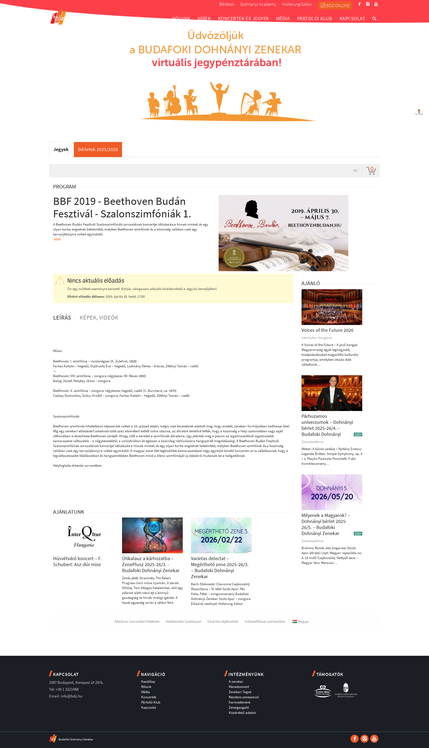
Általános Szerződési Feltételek (137, 621)
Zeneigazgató (239, 707)
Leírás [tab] (62, 317)
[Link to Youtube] (376, 4)
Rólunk (146, 686)
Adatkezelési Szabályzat (183, 621)
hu (355, 170)
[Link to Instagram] (368, 4)
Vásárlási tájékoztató (222, 621)
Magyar (300, 621)
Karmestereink (239, 702)
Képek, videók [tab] (99, 317)
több (57, 239)
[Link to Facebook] (359, 4)
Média (145, 692)
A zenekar (236, 681)
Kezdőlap (148, 681)
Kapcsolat (148, 707)
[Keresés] (374, 18)
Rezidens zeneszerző (244, 697)
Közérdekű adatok (242, 712)
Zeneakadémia (312, 441)
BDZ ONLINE (335, 5)
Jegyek (61, 149)
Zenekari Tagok (240, 692)
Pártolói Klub (150, 702)
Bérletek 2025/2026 (98, 149)
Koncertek (148, 697)
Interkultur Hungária (317, 337)
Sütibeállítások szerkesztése (265, 621)
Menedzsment (239, 686)
